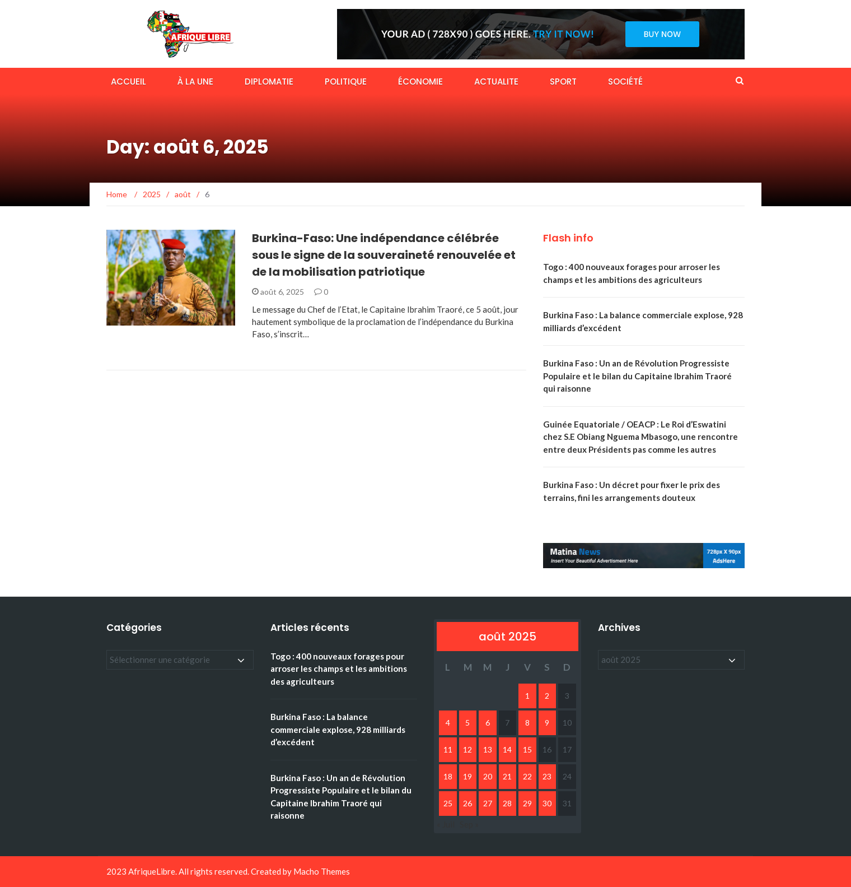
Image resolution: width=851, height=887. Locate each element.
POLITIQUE (346, 81)
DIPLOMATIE (269, 81)
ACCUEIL (128, 81)
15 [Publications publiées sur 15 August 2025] (527, 749)
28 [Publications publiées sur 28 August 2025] (507, 803)
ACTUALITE (496, 81)
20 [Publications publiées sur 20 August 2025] (487, 776)
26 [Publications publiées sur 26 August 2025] (467, 803)
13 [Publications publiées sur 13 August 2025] (487, 749)
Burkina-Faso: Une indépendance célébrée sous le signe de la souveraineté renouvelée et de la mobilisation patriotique (384, 255)
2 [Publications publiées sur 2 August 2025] (547, 695)
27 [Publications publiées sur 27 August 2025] (487, 803)
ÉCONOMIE (420, 81)
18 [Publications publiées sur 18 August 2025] (447, 776)
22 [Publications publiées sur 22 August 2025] (527, 776)
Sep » (469, 824)
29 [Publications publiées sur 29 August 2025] (527, 803)
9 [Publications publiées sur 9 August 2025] (547, 722)
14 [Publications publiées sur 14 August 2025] (507, 749)
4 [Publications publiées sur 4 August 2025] (448, 722)
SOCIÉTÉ (625, 81)
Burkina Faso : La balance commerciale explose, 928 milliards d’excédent (337, 729)
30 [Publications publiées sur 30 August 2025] (547, 803)
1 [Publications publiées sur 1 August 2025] (527, 695)
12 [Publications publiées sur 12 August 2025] (467, 749)
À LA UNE (195, 81)
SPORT (563, 81)
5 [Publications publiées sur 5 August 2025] (467, 722)
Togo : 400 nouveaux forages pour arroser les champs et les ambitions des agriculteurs (338, 668)
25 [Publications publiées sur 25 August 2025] (447, 803)
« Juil (446, 824)
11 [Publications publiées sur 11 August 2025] (447, 749)
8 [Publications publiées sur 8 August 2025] (527, 722)
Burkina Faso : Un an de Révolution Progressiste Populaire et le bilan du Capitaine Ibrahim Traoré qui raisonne (637, 375)
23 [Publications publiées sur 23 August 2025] (547, 776)
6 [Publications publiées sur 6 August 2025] (487, 722)
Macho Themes (321, 871)
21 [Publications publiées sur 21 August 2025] (507, 776)
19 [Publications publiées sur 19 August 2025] (467, 776)
